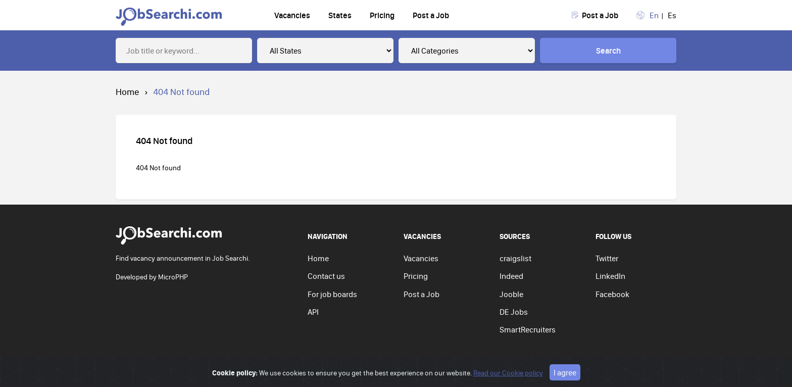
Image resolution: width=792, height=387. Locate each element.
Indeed (511, 276)
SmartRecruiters (528, 329)
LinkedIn (610, 276)
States (340, 15)
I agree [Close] (565, 372)
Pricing (382, 15)
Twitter (607, 258)
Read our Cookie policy (508, 372)
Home (127, 92)
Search (608, 50)
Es (672, 15)
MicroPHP (173, 276)
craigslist (515, 258)
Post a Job (431, 15)
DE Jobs (514, 312)
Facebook (612, 294)
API (313, 312)
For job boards (332, 294)
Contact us (326, 276)
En (654, 15)
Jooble (511, 294)
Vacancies (292, 15)
